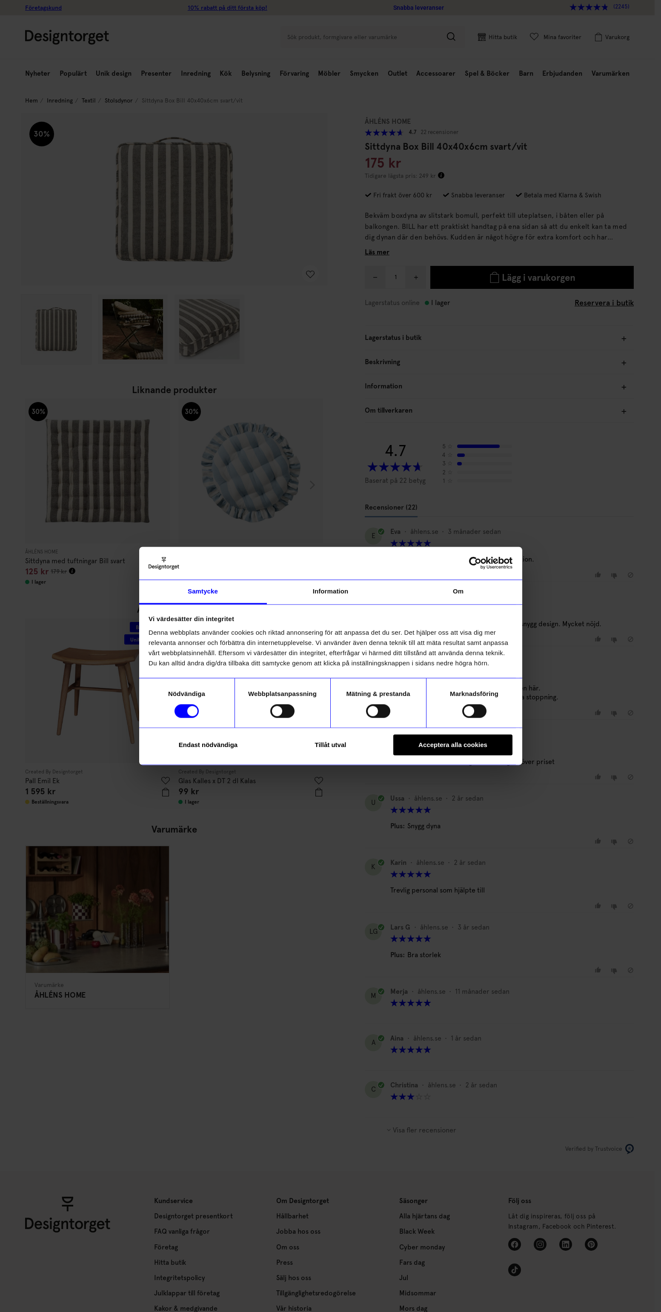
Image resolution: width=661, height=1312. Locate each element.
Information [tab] (331, 591)
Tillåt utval (330, 744)
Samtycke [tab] (203, 591)
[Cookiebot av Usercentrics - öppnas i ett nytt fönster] (475, 563)
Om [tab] (458, 591)
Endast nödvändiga (208, 744)
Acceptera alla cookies (452, 744)
